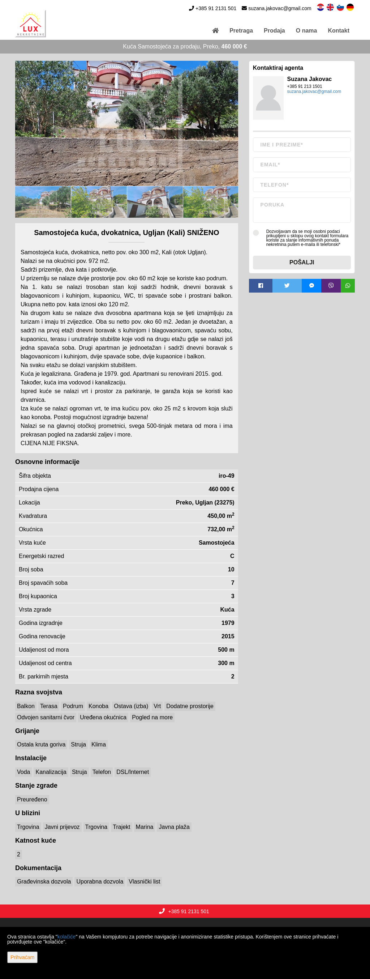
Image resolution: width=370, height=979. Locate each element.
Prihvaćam (22, 957)
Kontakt (338, 30)
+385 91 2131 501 (215, 8)
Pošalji (301, 262)
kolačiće (66, 937)
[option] (43, 202)
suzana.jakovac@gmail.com (279, 8)
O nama (306, 30)
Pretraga (241, 30)
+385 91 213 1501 (304, 86)
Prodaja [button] (274, 30)
